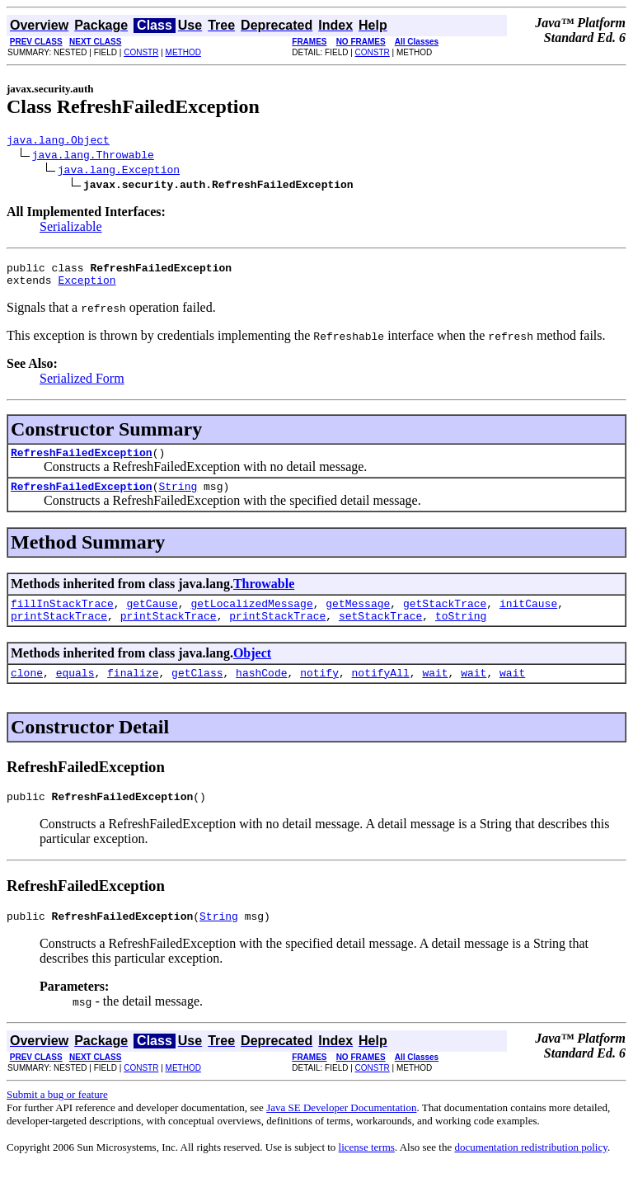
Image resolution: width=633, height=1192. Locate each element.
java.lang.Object (58, 141)
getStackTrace (444, 617)
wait (435, 692)
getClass (197, 692)
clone (27, 692)
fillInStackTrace (62, 617)
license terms (367, 1172)
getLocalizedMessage (251, 617)
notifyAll (381, 692)
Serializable (71, 229)
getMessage (358, 617)
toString (460, 632)
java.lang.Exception (119, 171)
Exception (86, 287)
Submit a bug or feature (57, 1119)
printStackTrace (59, 632)
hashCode (261, 692)
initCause (528, 617)
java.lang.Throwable (93, 156)
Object (252, 670)
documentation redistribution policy (530, 1172)
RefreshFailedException (81, 462)
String (177, 498)
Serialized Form (82, 386)
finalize (132, 692)
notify (319, 692)
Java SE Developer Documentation (341, 1132)
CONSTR (141, 52)
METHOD (183, 52)
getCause (151, 617)
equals (75, 692)
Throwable (263, 596)
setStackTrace (380, 632)
